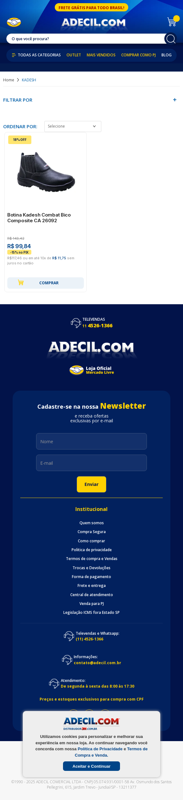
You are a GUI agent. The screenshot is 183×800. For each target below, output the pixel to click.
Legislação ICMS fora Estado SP (91, 612)
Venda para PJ (91, 603)
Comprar (38, 282)
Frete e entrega (92, 585)
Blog (166, 55)
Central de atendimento (91, 594)
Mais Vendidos (101, 55)
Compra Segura (92, 531)
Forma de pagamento (91, 576)
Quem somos (91, 523)
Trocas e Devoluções (91, 567)
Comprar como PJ (138, 55)
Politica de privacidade (92, 549)
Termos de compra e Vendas (91, 558)
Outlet (73, 55)
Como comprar (91, 541)
